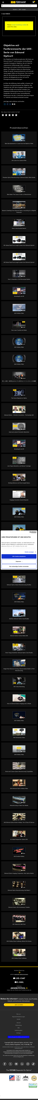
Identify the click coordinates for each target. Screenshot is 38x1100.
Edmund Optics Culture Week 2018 (19, 635)
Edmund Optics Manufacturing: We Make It (19, 890)
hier (7, 101)
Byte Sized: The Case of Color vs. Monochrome (19, 194)
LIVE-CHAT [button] (19, 978)
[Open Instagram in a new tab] (28, 1064)
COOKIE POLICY (17, 1047)
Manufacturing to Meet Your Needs (19, 805)
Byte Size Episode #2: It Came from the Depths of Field (19, 143)
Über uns (18, 1014)
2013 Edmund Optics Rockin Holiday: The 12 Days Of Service (19, 822)
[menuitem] (8, 2)
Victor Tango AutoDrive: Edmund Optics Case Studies (19, 652)
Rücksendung (19, 1025)
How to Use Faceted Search (19, 228)
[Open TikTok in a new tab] (33, 1064)
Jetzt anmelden (19, 1004)
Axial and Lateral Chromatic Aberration (19, 432)
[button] (14, 104)
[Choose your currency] (20, 9)
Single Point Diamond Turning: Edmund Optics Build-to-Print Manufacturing (19, 669)
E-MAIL (19, 982)
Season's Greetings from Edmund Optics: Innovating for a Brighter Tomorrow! (19, 211)
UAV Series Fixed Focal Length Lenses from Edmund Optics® (19, 262)
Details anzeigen (29, 552)
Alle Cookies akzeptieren (19, 556)
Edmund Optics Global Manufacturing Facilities (19, 584)
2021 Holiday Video (19, 347)
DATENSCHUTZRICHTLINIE (7, 1047)
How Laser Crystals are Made (19, 330)
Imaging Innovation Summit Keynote (19, 500)
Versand (18, 1022)
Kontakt (24, 9)
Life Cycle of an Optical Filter (19, 160)
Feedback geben (18, 1030)
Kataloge (18, 1033)
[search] (19, 5)
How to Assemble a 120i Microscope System (19, 279)
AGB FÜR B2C (26, 1047)
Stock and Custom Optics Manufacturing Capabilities (19, 771)
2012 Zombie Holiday (19, 856)
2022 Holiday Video (19, 364)
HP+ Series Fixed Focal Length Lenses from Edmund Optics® (19, 245)
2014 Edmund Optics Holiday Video (19, 788)
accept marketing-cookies (19, 25)
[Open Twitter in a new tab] (10, 1064)
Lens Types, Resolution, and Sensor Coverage (19, 466)
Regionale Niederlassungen (18, 1016)
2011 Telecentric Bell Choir (19, 924)
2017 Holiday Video (19, 720)
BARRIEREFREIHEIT (19, 1048)
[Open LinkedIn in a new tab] (22, 1064)
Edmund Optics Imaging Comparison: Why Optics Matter (19, 873)
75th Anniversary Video (19, 737)
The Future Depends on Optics (19, 398)
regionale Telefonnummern (21, 974)
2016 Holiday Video (19, 754)
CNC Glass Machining (19, 686)
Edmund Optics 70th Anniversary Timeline (19, 907)
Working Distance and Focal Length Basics (19, 483)
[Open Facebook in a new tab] (4, 1064)
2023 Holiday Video (19, 313)
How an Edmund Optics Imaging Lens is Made (19, 703)
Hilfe (18, 1027)
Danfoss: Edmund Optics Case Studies (19, 618)
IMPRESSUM (32, 1047)
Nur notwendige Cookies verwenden (19, 566)
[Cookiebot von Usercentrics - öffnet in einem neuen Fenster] (29, 532)
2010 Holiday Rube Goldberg (19, 958)
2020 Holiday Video (19, 517)
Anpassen (19, 561)
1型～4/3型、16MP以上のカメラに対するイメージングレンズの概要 (19, 381)
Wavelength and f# (19, 296)
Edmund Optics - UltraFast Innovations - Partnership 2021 (19, 415)
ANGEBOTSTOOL (18, 988)
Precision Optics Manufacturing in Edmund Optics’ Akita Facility (19, 177)
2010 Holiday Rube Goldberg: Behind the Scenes (19, 941)
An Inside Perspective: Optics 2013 (19, 839)
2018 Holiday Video (19, 601)
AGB (22, 1047)
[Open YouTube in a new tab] (16, 1064)
